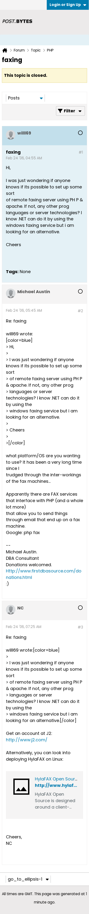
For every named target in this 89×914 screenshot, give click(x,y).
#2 (80, 310)
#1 (81, 152)
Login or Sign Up (68, 4)
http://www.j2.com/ (26, 740)
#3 (80, 627)
